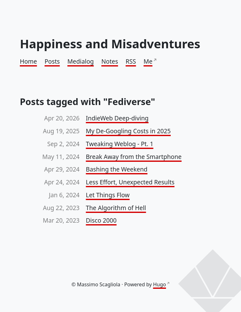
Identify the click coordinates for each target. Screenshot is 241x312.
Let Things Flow (108, 195)
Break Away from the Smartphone (134, 156)
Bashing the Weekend (116, 169)
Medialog (80, 61)
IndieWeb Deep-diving (117, 118)
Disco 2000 (101, 220)
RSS (131, 61)
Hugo (159, 284)
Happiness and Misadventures (110, 43)
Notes (109, 61)
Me (148, 61)
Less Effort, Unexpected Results (130, 182)
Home (28, 61)
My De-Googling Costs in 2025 (128, 131)
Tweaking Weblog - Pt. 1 (119, 144)
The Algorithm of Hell (116, 208)
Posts (52, 61)
